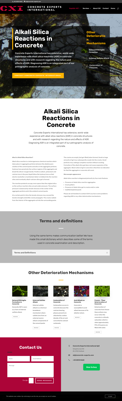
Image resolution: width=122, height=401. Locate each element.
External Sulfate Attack (101, 58)
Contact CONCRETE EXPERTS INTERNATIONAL (38, 75)
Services (86, 8)
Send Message (44, 380)
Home (113, 8)
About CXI (97, 8)
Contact (106, 8)
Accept (110, 396)
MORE (15, 316)
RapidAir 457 (74, 8)
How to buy (91, 367)
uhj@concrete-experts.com (83, 355)
